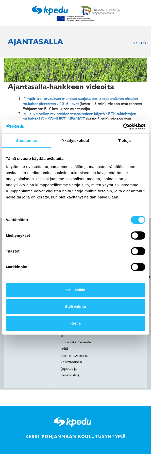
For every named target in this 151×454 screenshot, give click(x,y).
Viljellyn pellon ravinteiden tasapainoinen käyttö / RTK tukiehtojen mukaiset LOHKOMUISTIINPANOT (79, 116)
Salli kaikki (75, 290)
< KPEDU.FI (141, 43)
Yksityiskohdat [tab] (75, 140)
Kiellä (75, 323)
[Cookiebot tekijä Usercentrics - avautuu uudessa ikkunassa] (123, 126)
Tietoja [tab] (124, 140)
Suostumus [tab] (26, 140)
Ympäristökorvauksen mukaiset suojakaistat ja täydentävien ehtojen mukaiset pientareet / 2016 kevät (80, 101)
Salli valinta (75, 306)
